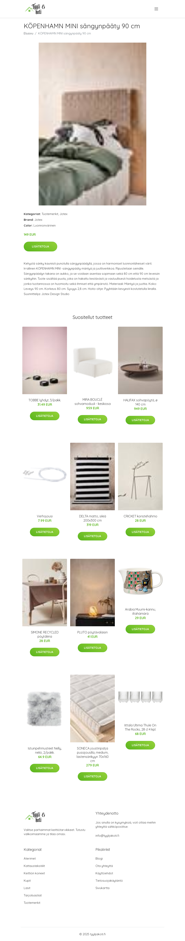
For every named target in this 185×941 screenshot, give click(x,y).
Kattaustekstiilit (34, 866)
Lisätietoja (40, 246)
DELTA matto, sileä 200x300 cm (92, 518)
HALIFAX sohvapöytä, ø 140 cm (140, 402)
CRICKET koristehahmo (140, 516)
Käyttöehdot (104, 873)
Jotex (63, 214)
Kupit (27, 880)
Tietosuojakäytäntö (109, 880)
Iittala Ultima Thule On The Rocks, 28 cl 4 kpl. (140, 727)
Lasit (27, 888)
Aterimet (30, 858)
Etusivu (28, 33)
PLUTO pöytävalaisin (92, 632)
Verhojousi (45, 516)
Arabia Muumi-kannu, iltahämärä (140, 611)
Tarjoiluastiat (33, 895)
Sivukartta (102, 888)
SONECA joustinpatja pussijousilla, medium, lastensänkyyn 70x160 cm (93, 754)
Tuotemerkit (50, 214)
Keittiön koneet (34, 873)
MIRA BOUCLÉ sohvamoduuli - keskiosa (93, 402)
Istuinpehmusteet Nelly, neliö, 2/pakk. (45, 750)
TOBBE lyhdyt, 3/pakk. (45, 400)
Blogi (99, 858)
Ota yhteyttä (104, 866)
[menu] (156, 9)
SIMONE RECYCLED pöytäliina (45, 634)
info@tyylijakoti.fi (107, 835)
